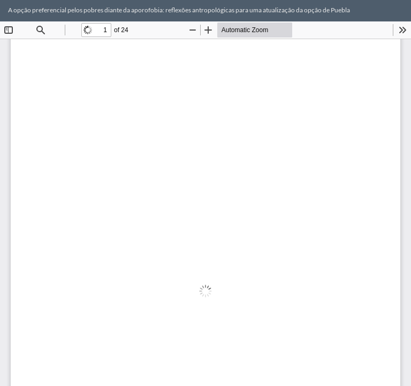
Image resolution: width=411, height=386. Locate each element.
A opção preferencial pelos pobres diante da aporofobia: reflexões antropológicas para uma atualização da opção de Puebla (179, 10)
